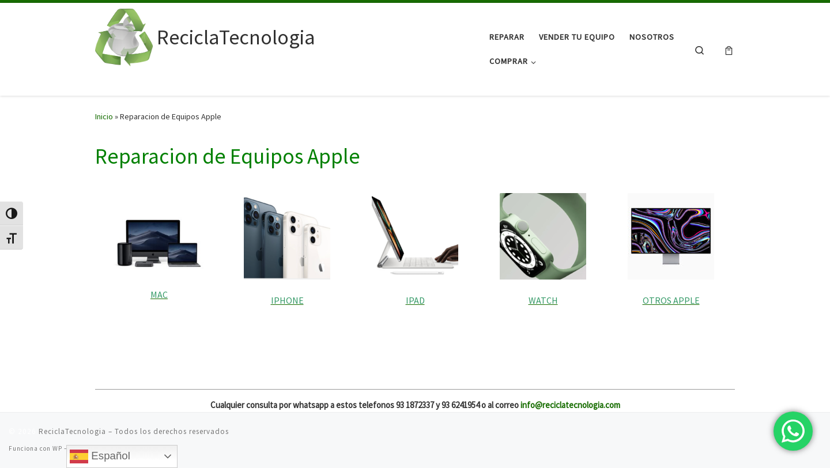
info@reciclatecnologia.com (570, 404)
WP (57, 448)
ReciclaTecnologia (72, 431)
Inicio (104, 116)
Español (100, 456)
